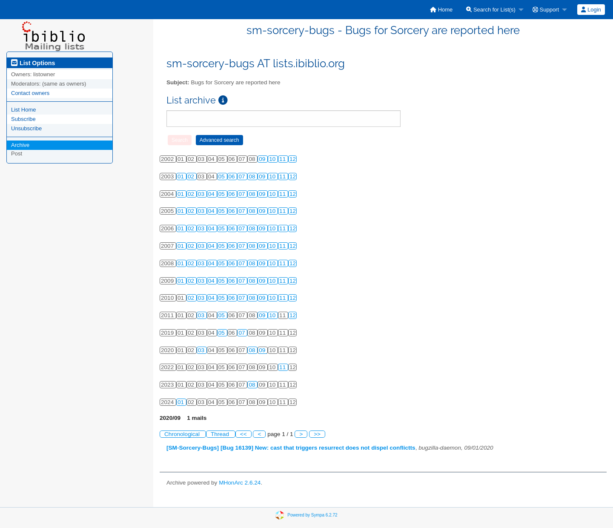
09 (263, 159)
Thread (221, 434)
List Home (23, 109)
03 (202, 194)
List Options (33, 63)
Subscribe (23, 119)
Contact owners (30, 93)
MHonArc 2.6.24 (240, 482)
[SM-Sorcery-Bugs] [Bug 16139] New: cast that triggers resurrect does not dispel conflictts (290, 448)
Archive (20, 145)
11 (283, 159)
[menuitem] (441, 9)
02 (192, 176)
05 (222, 176)
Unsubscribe (26, 128)
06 (233, 176)
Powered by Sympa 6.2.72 (312, 514)
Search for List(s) (491, 9)
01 (182, 176)
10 (273, 159)
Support (546, 9)
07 (242, 176)
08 (253, 176)
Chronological (182, 434)
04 (212, 194)
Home (441, 9)
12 (292, 159)
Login (591, 9)
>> (317, 434)
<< (243, 434)
